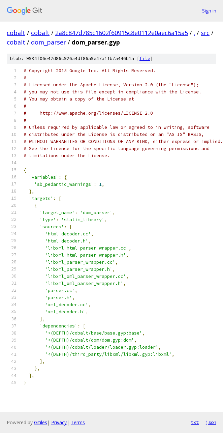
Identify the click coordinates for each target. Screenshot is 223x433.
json (210, 422)
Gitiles (40, 422)
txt (195, 422)
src (205, 33)
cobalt (16, 33)
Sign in (209, 10)
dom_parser (48, 42)
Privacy (59, 422)
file (144, 58)
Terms (78, 422)
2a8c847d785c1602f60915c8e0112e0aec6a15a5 (121, 33)
